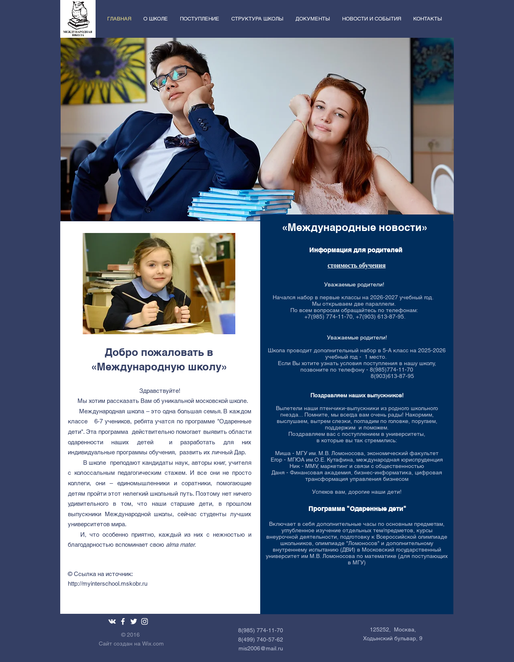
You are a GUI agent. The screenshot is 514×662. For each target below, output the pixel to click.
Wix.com (153, 643)
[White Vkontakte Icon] (112, 621)
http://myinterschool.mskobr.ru (107, 583)
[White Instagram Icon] (144, 621)
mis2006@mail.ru (261, 648)
